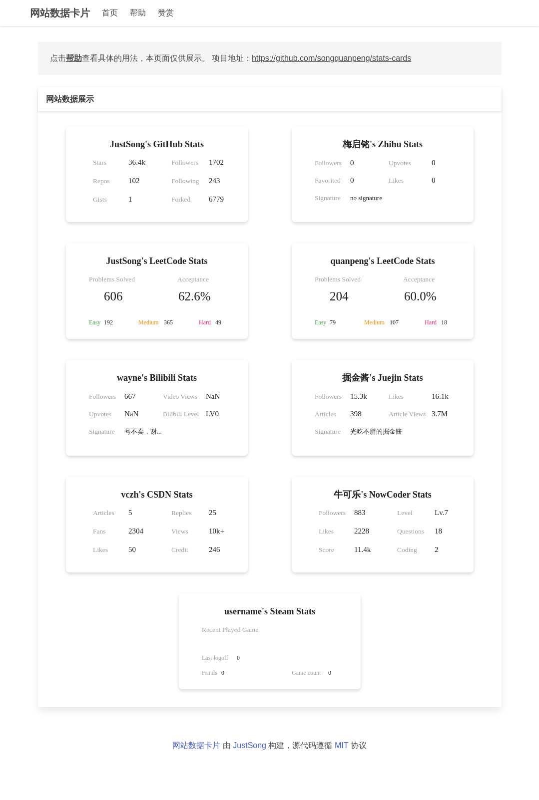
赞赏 (166, 12)
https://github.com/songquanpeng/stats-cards (331, 58)
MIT (341, 745)
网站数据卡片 (60, 12)
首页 (110, 12)
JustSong (249, 745)
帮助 (138, 12)
